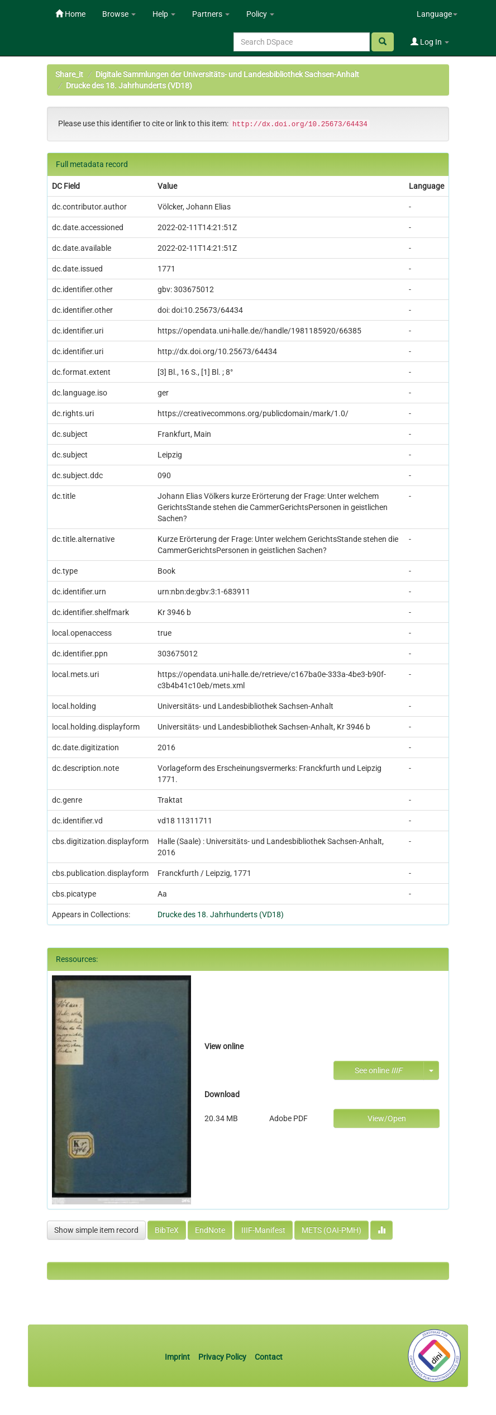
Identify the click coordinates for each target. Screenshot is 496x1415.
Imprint (178, 1356)
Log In (430, 41)
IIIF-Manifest (263, 1230)
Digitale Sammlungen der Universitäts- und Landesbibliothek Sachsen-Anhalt (227, 74)
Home (70, 13)
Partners (211, 13)
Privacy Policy (222, 1356)
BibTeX (167, 1230)
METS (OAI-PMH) (331, 1230)
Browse (119, 13)
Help (163, 13)
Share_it (69, 74)
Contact (269, 1356)
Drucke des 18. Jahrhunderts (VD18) (129, 85)
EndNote (210, 1230)
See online (378, 1070)
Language (437, 13)
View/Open (387, 1118)
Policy (260, 13)
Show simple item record (96, 1230)
